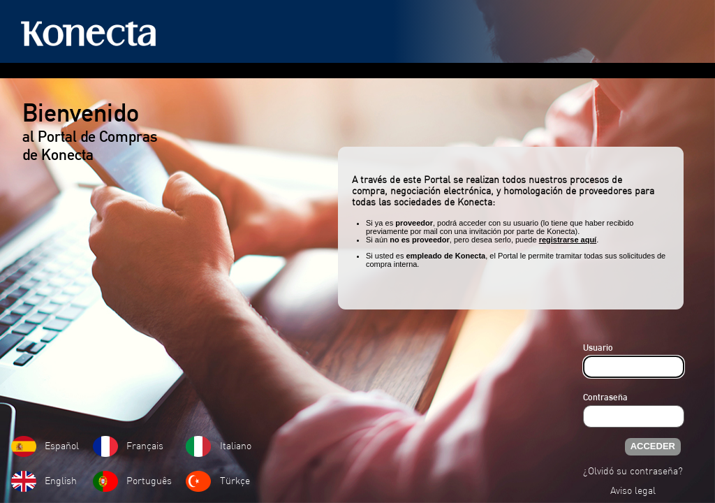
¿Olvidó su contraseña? (633, 471)
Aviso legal (633, 491)
